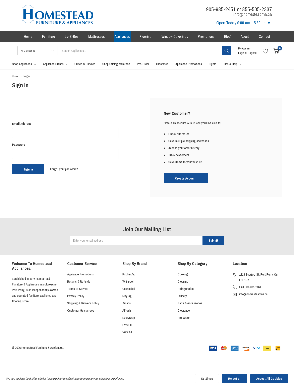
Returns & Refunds (78, 282)
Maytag (127, 297)
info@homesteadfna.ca (253, 295)
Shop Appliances (22, 65)
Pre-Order (184, 318)
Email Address (22, 125)
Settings (207, 378)
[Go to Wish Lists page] (265, 52)
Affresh (126, 311)
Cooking (183, 275)
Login (241, 54)
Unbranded (128, 289)
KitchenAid (128, 275)
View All (127, 333)
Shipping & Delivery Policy (83, 304)
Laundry (182, 297)
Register (252, 54)
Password (18, 146)
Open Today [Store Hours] (243, 23)
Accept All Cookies (269, 378)
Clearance (184, 311)
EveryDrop (128, 318)
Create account (185, 179)
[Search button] (226, 52)
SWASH (127, 326)
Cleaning (183, 282)
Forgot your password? (64, 170)
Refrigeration (186, 289)
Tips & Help (230, 65)
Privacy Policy (75, 297)
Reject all (234, 378)
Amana (126, 304)
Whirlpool (127, 282)
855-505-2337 (257, 9)
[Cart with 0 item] (276, 52)
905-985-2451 (221, 9)
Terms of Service (77, 289)
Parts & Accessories (190, 304)
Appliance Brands (53, 65)
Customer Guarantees (80, 311)
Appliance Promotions (80, 275)
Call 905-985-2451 (250, 288)
